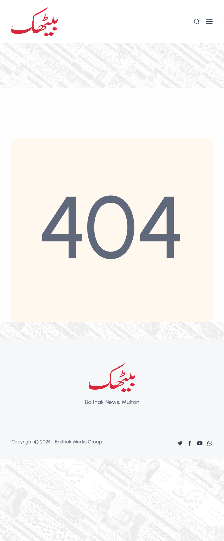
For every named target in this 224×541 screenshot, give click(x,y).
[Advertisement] (112, 87)
